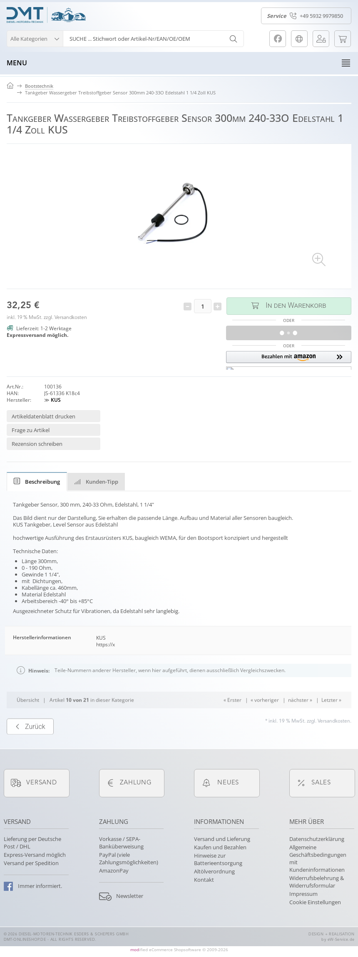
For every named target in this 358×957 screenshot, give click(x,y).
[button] (35, 37)
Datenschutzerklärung (316, 839)
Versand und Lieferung (222, 839)
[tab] (37, 481)
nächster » (300, 718)
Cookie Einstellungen (315, 902)
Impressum (303, 894)
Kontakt (204, 879)
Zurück (30, 745)
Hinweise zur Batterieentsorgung (218, 859)
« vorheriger (265, 718)
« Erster (232, 718)
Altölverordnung (214, 871)
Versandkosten (71, 317)
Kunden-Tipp (96, 481)
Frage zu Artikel (31, 430)
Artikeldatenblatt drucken (43, 416)
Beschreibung (37, 481)
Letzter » (331, 718)
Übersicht (28, 718)
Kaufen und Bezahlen (220, 847)
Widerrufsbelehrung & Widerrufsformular (316, 881)
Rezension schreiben (37, 444)
